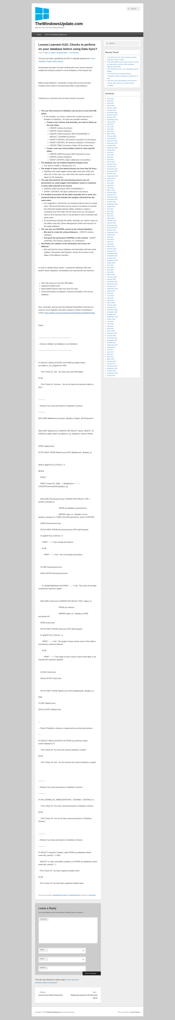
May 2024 (110, 157)
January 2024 (111, 166)
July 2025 (110, 124)
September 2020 (112, 260)
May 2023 (110, 185)
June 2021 (110, 239)
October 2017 (111, 342)
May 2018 (110, 326)
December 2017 (112, 338)
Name (42, 949)
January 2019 (111, 307)
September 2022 (112, 204)
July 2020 (110, 265)
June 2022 (110, 211)
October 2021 (111, 230)
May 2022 (110, 213)
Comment (43, 919)
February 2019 (112, 305)
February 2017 (112, 361)
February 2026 (112, 108)
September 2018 (112, 317)
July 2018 (110, 321)
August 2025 (111, 122)
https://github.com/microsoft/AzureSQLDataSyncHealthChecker (70, 313)
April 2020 (110, 272)
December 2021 (112, 225)
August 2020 (111, 263)
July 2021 (110, 237)
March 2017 (111, 359)
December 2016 (112, 366)
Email (42, 958)
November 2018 (112, 312)
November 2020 (112, 256)
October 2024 (111, 145)
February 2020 (112, 277)
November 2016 (112, 368)
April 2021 (110, 244)
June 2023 (110, 183)
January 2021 (111, 251)
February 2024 (112, 164)
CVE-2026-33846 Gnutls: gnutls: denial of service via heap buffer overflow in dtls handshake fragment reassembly (123, 64)
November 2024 (112, 143)
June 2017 (110, 352)
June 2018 (110, 324)
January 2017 (111, 364)
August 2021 (111, 235)
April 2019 (110, 300)
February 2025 (112, 136)
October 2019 (111, 286)
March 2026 (111, 105)
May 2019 (110, 298)
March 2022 (111, 218)
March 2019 (111, 303)
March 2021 (111, 246)
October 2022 (111, 202)
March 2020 (111, 274)
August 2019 (111, 291)
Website (42, 967)
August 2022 (111, 206)
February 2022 (112, 220)
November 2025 (112, 115)
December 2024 (112, 141)
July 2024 (110, 152)
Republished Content (60, 895)
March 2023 (111, 190)
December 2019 (112, 281)
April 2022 (110, 216)
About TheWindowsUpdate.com (56, 34)
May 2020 (110, 270)
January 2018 (111, 335)
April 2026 (110, 103)
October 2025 (111, 117)
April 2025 (110, 131)
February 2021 (112, 249)
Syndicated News (62, 53)
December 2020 (112, 253)
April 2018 (110, 328)
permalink (92, 895)
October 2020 (111, 258)
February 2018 (112, 333)
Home (39, 34)
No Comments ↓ (75, 53)
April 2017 (110, 357)
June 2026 (110, 98)
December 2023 (112, 169)
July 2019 (110, 293)
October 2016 (111, 371)
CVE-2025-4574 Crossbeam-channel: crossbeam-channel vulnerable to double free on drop (122, 76)
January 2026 (111, 110)
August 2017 (111, 347)
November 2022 (112, 199)
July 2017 (110, 349)
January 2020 (111, 279)
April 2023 (110, 188)
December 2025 (112, 112)
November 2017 (112, 340)
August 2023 (111, 178)
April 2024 (110, 159)
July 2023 (110, 181)
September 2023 (112, 176)
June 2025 (110, 127)
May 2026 (110, 101)
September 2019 (112, 288)
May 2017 (110, 354)
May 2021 (110, 242)
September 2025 (112, 119)
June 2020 (110, 267)
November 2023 (112, 171)
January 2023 (111, 195)
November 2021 (112, 227)
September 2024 (112, 148)
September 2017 (112, 345)
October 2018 (111, 314)
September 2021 (112, 232)
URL (74, 166)
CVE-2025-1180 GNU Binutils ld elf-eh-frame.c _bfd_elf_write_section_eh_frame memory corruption (122, 83)
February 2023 (112, 192)
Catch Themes (135, 1012)
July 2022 (110, 209)
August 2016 (111, 375)
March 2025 (111, 134)
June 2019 (110, 296)
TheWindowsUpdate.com (59, 23)
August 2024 (111, 150)
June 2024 (110, 155)
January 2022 (111, 223)
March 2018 (111, 331)
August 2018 (111, 319)
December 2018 (112, 310)
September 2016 (112, 373)
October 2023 (111, 173)
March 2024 (111, 162)
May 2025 (110, 129)
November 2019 (112, 284)
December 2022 (112, 197)
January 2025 (111, 138)
